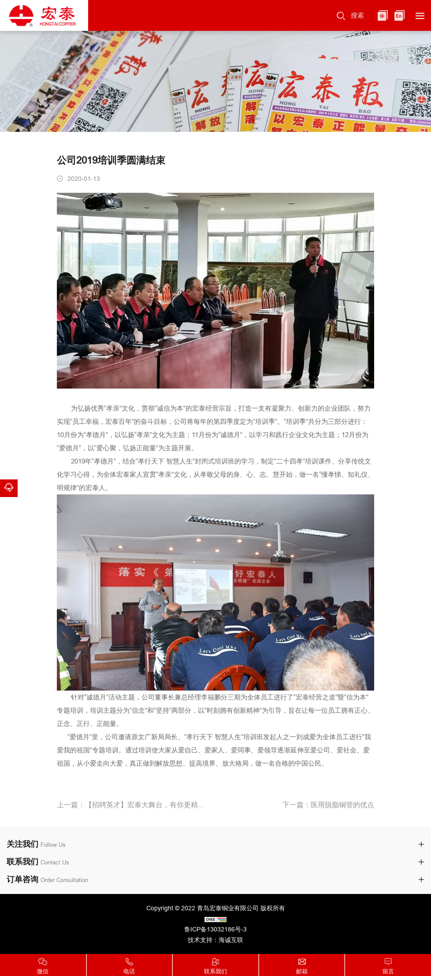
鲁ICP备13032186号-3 (215, 929)
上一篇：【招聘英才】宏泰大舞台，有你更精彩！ (133, 808)
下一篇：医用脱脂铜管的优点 (328, 808)
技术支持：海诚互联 (215, 939)
